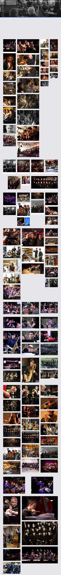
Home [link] (27, 1)
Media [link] (40, 1)
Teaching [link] (35, 1)
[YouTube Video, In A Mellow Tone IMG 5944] (16, 28)
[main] (31, 9)
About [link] (31, 1)
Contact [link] (56, 1)
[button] (60, 1)
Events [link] (44, 1)
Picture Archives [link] (50, 1)
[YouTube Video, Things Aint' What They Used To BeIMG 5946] (44, 28)
